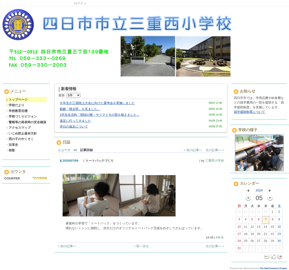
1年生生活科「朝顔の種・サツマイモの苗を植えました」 (100, 115)
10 (239, 228)
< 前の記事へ (193, 150)
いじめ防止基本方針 (21, 133)
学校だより (15, 105)
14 (265, 228)
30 (265, 212)
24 (239, 242)
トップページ (16, 99)
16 (279, 228)
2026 (259, 190)
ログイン (80, 3)
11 (245, 228)
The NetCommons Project (273, 268)
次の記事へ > (215, 150)
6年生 (220, 237)
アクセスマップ (18, 127)
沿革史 (12, 145)
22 (272, 235)
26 (239, 213)
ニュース (64, 150)
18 (245, 235)
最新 (69, 95)
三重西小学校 (214, 160)
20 (258, 235)
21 (265, 235)
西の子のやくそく (20, 139)
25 (245, 242)
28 (252, 213)
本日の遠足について (74, 126)
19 (252, 235)
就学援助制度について (249, 112)
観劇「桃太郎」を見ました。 (80, 109)
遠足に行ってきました (75, 121)
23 (279, 235)
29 (258, 213)
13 (258, 228)
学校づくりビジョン (21, 116)
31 (239, 249)
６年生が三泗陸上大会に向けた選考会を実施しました (97, 103)
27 (245, 213)
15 (272, 228)
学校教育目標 (16, 111)
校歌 (10, 150)
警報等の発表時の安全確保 (26, 122)
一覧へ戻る (141, 246)
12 (252, 228)
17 (239, 235)
